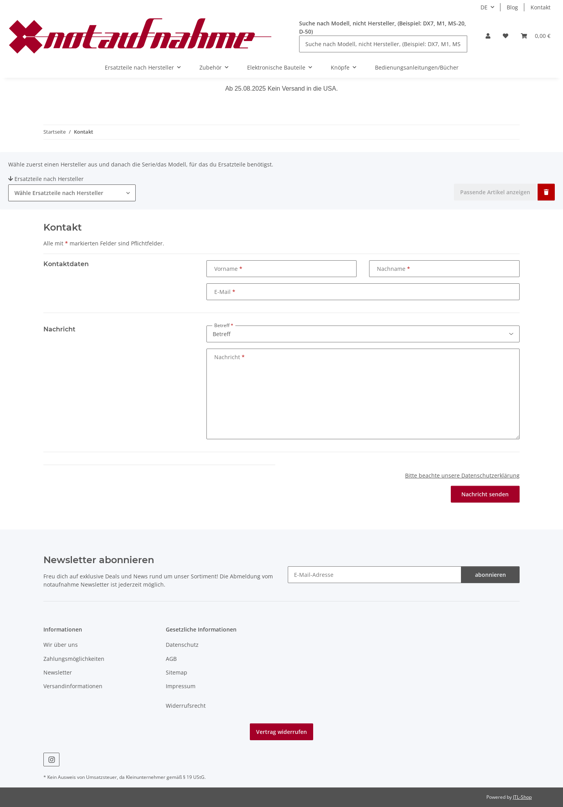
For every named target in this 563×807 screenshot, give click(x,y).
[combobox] (72, 192)
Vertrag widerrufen (281, 731)
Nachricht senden (485, 494)
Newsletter (57, 672)
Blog (512, 7)
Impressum (180, 686)
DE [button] (484, 7)
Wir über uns (60, 644)
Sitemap (176, 672)
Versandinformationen (72, 686)
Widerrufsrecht (186, 705)
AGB (171, 658)
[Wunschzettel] (506, 35)
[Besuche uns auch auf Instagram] (51, 759)
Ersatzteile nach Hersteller (46, 179)
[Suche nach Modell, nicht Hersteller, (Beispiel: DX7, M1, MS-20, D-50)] (383, 44)
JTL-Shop (522, 797)
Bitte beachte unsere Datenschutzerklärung (462, 475)
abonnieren (490, 574)
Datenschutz (182, 644)
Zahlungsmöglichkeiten (73, 658)
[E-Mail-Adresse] (374, 574)
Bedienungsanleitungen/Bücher (417, 67)
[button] (488, 35)
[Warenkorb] (536, 35)
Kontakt (540, 7)
